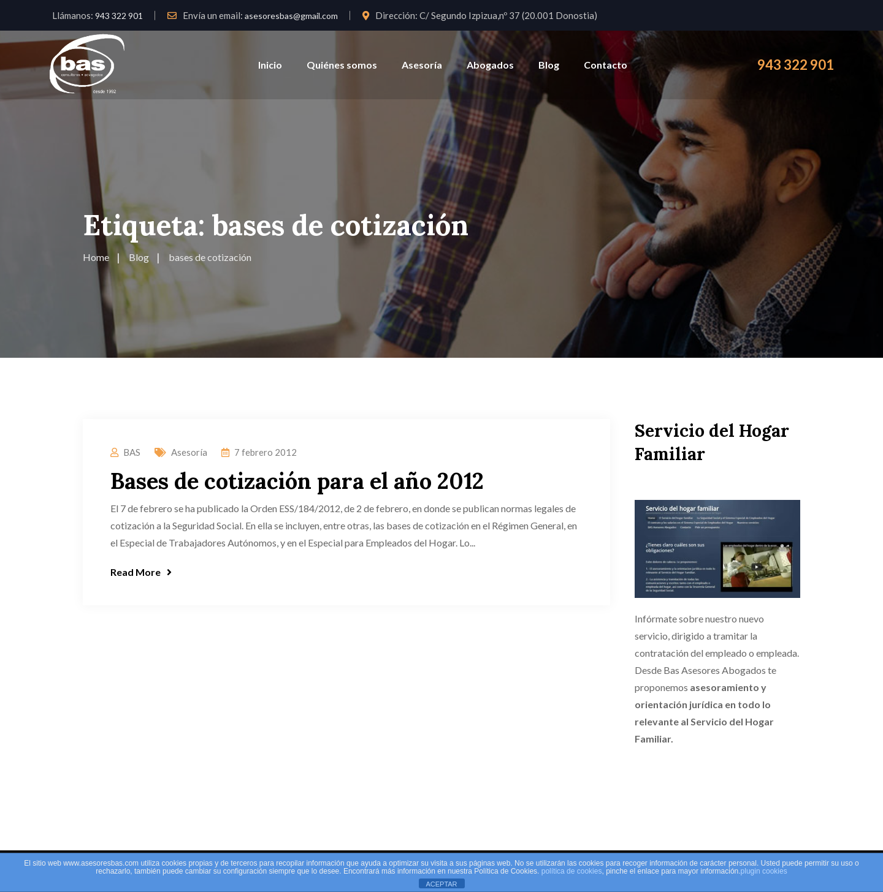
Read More (141, 572)
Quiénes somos (342, 64)
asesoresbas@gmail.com (291, 15)
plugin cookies (764, 871)
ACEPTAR (441, 884)
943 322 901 (119, 15)
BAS (131, 452)
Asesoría (422, 64)
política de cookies (571, 871)
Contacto (605, 64)
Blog (548, 64)
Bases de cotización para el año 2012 (297, 481)
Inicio (270, 64)
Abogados (490, 64)
